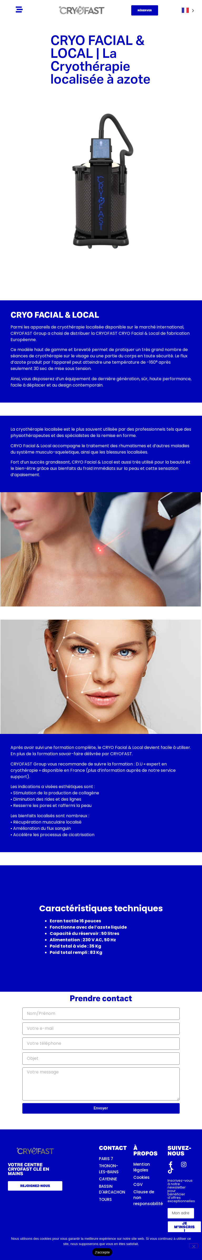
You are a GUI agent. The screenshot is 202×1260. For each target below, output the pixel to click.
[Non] (193, 1245)
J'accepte (102, 1252)
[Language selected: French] (188, 10)
